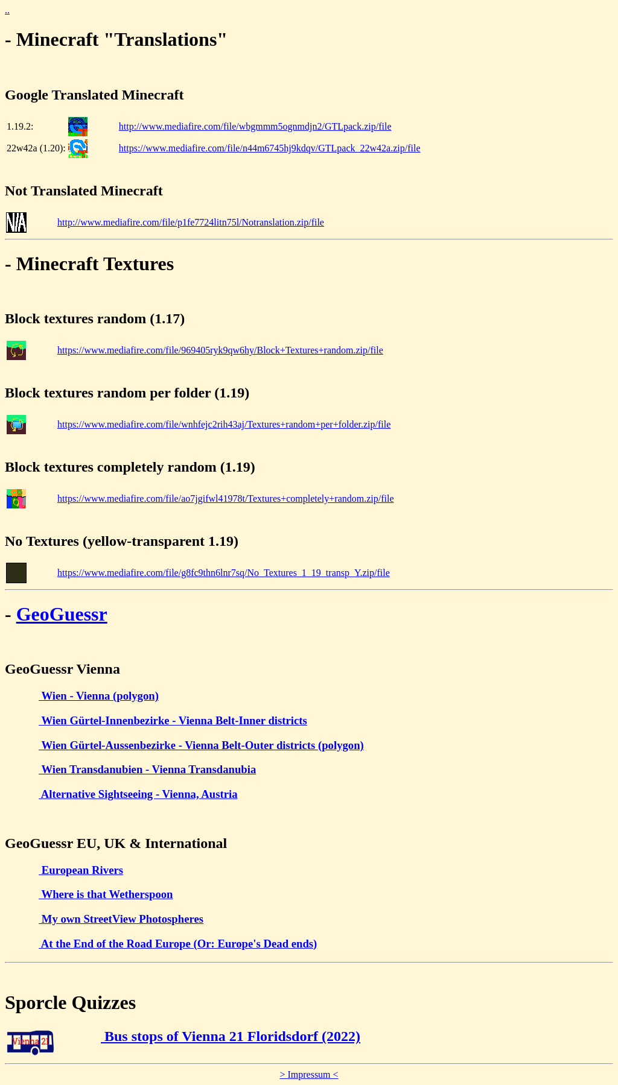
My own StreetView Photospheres (121, 919)
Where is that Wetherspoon (106, 894)
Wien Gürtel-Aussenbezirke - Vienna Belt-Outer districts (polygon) (201, 745)
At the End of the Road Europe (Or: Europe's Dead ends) (178, 943)
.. (7, 10)
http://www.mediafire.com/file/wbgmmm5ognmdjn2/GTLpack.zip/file (255, 126)
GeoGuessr (61, 614)
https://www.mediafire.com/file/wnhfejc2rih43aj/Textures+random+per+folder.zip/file (223, 424)
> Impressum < (308, 1074)
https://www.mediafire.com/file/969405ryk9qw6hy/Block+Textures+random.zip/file (220, 350)
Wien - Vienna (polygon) (99, 695)
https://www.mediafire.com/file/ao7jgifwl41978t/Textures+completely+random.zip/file (225, 498)
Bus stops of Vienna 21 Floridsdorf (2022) (230, 1036)
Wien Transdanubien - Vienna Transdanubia (147, 769)
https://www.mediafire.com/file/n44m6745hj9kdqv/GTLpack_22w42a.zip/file (270, 148)
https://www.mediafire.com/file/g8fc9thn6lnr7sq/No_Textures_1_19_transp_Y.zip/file (223, 573)
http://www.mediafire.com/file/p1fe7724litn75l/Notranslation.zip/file (190, 222)
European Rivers (81, 870)
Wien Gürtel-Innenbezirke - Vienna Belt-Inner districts (173, 720)
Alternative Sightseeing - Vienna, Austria (138, 794)
